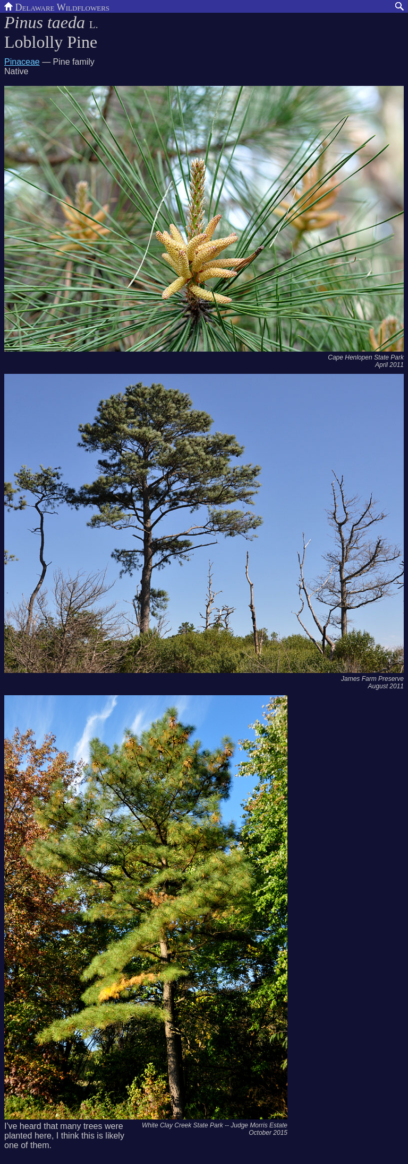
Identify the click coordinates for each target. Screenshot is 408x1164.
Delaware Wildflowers (56, 6)
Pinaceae (22, 61)
